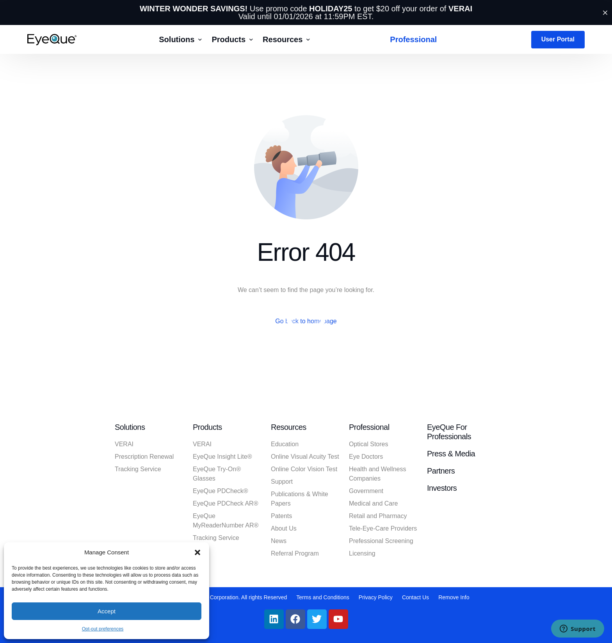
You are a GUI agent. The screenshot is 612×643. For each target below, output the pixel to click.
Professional (369, 427)
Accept (107, 611)
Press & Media (451, 453)
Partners (441, 471)
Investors (442, 488)
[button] (197, 552)
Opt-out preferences (103, 629)
